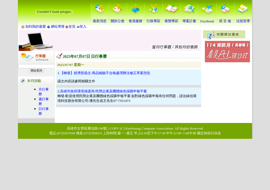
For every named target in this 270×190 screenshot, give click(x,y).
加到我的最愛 (35, 26)
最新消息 (100, 19)
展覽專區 (171, 19)
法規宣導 (243, 19)
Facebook (207, 19)
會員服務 (135, 19)
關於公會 (118, 19)
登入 (83, 26)
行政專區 (153, 19)
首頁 (72, 26)
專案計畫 (189, 19)
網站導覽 (58, 26)
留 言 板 (225, 19)
